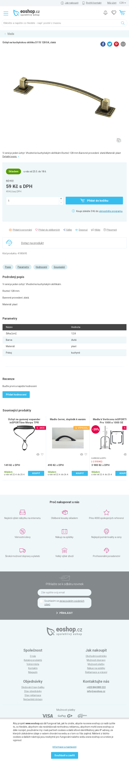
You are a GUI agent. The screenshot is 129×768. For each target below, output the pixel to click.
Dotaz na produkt (32, 243)
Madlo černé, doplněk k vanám (68, 419)
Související (59, 267)
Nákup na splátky (96, 668)
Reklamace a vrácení (96, 672)
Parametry (23, 267)
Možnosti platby (96, 664)
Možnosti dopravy (96, 660)
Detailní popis (11, 156)
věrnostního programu (110, 211)
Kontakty (33, 668)
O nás (33, 656)
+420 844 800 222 (96, 687)
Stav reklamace (33, 695)
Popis (8, 267)
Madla (11, 33)
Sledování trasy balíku (32, 687)
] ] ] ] (122, 3)
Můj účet (111, 3)
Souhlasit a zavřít (64, 755)
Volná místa (33, 664)
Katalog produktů (33, 660)
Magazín (32, 672)
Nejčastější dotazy (32, 699)
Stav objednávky (33, 691)
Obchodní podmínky (96, 656)
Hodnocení (41, 267)
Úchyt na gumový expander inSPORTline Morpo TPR (24, 421)
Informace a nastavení (64, 747)
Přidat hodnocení (16, 394)
